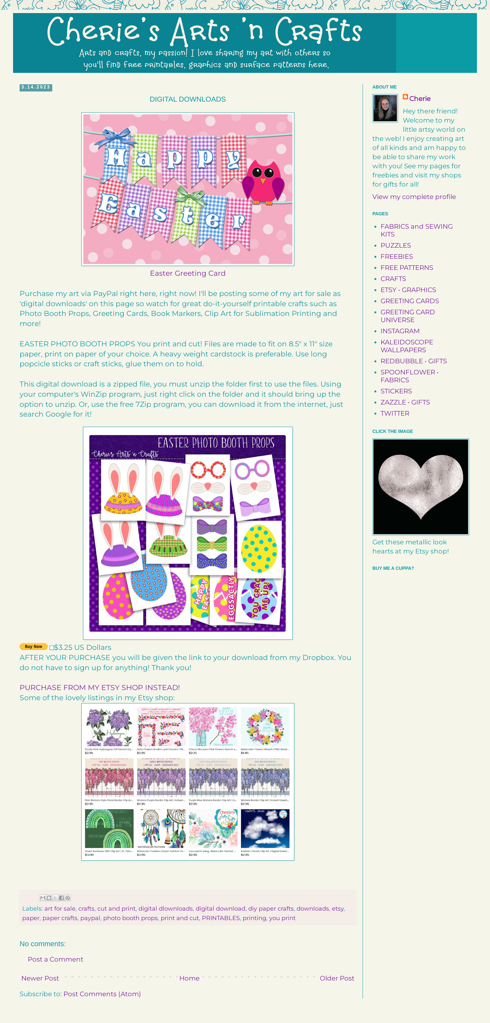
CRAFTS (393, 279)
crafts (86, 908)
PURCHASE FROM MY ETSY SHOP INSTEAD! (100, 687)
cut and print (116, 908)
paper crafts (59, 918)
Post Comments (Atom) (102, 994)
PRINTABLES (221, 918)
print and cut (180, 918)
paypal (90, 918)
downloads (313, 908)
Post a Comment (55, 959)
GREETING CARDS (410, 301)
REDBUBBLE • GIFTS (414, 361)
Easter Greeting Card (188, 273)
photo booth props (130, 918)
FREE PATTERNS (407, 268)
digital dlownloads (166, 908)
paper (31, 918)
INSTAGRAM (400, 331)
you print (282, 918)
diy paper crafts (271, 908)
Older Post (337, 978)
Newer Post (40, 978)
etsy (338, 908)
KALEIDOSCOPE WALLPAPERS (407, 346)
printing (254, 918)
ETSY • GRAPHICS (408, 290)
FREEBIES (397, 256)
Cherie (420, 99)
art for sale (59, 908)
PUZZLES (396, 245)
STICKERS (396, 391)
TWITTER (395, 413)
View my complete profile (414, 197)
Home (189, 978)
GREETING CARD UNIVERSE (408, 316)
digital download (220, 908)
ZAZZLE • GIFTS (405, 402)
